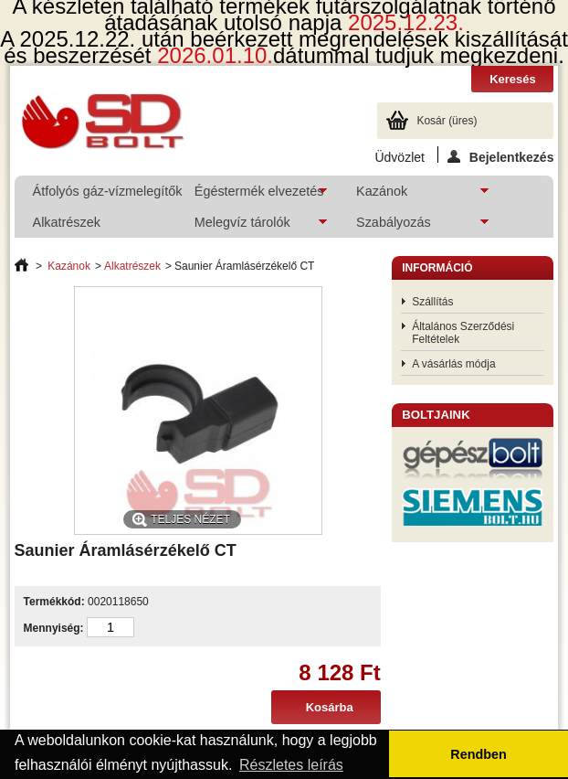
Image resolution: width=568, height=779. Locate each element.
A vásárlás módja (453, 363)
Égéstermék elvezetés (251, 195)
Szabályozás (413, 226)
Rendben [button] (478, 754)
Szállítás (432, 301)
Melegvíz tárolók (251, 226)
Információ (437, 267)
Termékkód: (54, 601)
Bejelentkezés (500, 156)
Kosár (446, 120)
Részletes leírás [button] (291, 765)
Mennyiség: (54, 628)
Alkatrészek (66, 222)
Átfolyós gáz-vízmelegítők (103, 191)
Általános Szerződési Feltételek (463, 333)
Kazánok (413, 195)
